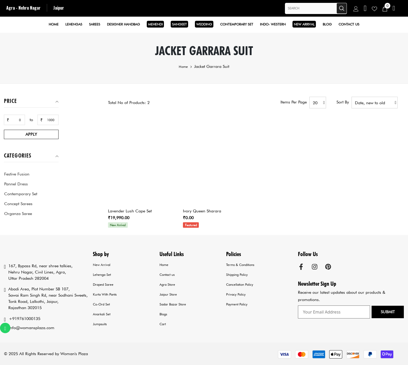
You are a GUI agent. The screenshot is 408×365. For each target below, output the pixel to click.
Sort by (342, 102)
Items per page (293, 102)
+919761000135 (24, 318)
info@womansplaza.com (31, 327)
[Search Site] (310, 8)
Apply (31, 134)
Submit (388, 311)
